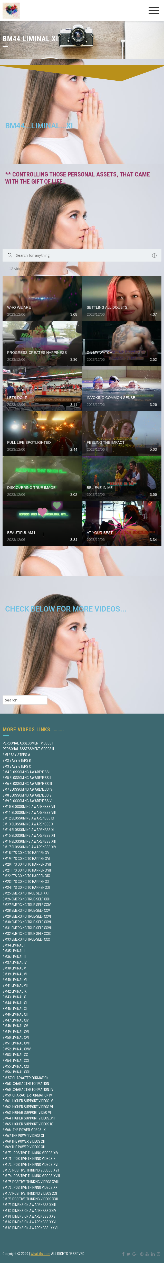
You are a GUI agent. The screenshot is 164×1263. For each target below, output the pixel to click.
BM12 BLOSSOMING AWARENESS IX (28, 818)
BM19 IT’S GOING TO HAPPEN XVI (26, 859)
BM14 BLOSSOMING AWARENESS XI (28, 830)
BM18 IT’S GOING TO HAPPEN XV (26, 853)
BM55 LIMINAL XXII (16, 1066)
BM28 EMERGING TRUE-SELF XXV (26, 910)
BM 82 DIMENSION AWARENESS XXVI (29, 1222)
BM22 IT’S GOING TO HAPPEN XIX (26, 876)
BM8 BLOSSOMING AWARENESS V (27, 795)
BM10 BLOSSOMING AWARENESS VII (29, 807)
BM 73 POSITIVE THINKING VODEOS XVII (31, 1170)
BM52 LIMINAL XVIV (17, 1049)
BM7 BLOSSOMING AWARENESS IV (27, 789)
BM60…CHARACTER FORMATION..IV (28, 1090)
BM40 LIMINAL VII (15, 980)
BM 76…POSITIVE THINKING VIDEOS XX (30, 1187)
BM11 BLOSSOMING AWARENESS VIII (29, 812)
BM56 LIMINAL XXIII (16, 1072)
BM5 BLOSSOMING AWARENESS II (27, 778)
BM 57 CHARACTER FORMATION (26, 1078)
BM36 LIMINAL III (14, 957)
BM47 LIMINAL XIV (16, 1020)
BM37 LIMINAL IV (15, 962)
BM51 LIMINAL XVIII (16, 1043)
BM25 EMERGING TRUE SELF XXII (26, 893)
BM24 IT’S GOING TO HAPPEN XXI (26, 887)
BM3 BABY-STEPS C (17, 766)
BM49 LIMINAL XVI (16, 1032)
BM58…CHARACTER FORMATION (26, 1084)
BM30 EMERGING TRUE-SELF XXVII (27, 922)
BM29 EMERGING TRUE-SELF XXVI (27, 916)
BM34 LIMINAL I (14, 945)
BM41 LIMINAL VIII (15, 985)
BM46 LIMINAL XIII (15, 1014)
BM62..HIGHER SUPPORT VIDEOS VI (28, 1107)
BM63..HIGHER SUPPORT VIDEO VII (27, 1112)
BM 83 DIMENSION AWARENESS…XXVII (30, 1228)
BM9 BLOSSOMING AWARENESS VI (27, 801)
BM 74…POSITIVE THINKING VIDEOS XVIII (31, 1176)
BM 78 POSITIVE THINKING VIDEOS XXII (30, 1199)
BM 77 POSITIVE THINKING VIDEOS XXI (30, 1193)
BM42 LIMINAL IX (15, 991)
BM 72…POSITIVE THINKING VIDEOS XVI (30, 1164)
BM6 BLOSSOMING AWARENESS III (27, 784)
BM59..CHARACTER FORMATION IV (27, 1095)
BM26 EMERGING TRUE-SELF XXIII (26, 899)
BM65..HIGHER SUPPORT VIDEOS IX (28, 1124)
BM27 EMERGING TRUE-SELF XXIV (27, 905)
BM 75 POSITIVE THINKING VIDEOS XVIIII (31, 1182)
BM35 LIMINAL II (14, 951)
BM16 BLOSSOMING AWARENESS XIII (29, 841)
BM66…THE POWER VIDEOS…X (24, 1130)
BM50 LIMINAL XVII (16, 1037)
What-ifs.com (40, 1254)
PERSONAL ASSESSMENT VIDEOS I (28, 743)
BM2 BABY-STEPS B (17, 760)
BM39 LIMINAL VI (15, 974)
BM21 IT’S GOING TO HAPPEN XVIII (27, 870)
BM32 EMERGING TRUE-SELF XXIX (27, 934)
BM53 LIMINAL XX (15, 1055)
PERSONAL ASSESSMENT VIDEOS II (28, 749)
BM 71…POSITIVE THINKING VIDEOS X (29, 1159)
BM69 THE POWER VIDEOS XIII (24, 1147)
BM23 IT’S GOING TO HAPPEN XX (26, 882)
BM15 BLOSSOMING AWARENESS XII (29, 835)
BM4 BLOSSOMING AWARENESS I (26, 772)
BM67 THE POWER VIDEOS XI (23, 1136)
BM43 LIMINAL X (14, 997)
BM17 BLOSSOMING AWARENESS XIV (29, 847)
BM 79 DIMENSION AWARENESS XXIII (29, 1205)
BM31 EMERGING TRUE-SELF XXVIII (27, 928)
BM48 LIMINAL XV (15, 1026)
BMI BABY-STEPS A (16, 755)
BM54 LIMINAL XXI (16, 1061)
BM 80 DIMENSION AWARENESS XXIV (29, 1211)
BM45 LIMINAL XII (15, 1009)
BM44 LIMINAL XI (15, 1003)
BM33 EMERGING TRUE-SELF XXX (26, 939)
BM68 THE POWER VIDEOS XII (24, 1141)
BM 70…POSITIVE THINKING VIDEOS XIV (30, 1153)
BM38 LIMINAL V (14, 968)
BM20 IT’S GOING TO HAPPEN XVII (27, 864)
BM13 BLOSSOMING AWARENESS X (28, 824)
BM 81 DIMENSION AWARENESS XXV (29, 1216)
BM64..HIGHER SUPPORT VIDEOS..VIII (29, 1118)
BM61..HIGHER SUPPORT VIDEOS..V (28, 1101)
